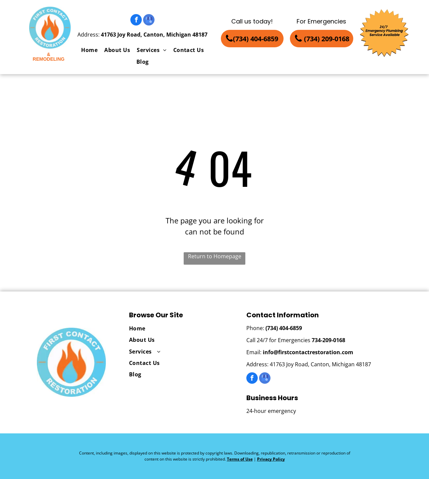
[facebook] (136, 20)
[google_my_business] (149, 20)
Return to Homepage (214, 256)
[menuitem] (89, 50)
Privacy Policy (271, 459)
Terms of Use (240, 459)
